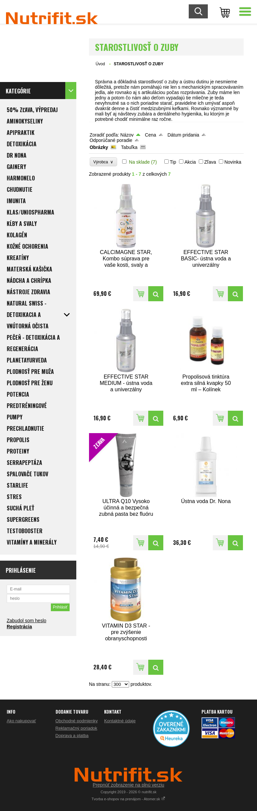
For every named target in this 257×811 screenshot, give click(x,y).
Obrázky (99, 147)
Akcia (190, 162)
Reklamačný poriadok (76, 728)
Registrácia (19, 626)
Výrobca (103, 161)
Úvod (100, 64)
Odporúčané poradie (111, 140)
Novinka (232, 162)
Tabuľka (129, 147)
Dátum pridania (183, 135)
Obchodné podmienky (77, 720)
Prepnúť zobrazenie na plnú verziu (128, 785)
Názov (127, 135)
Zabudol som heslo (26, 620)
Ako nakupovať (21, 720)
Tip (173, 162)
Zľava (210, 162)
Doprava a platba (72, 735)
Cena (150, 135)
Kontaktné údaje (120, 720)
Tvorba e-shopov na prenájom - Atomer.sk (129, 799)
